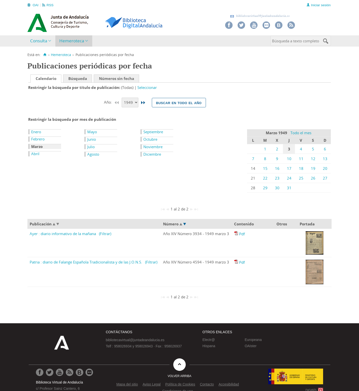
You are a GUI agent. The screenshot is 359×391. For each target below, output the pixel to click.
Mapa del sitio (127, 384)
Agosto (93, 154)
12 (313, 158)
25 (301, 178)
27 (325, 178)
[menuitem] (41, 41)
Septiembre (153, 131)
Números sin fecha (116, 78)
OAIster (250, 346)
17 (289, 168)
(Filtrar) (105, 233)
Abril (35, 153)
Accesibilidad (229, 384)
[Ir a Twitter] (49, 372)
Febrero (38, 138)
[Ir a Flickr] (89, 372)
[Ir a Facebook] (39, 372)
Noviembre (153, 146)
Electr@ (208, 340)
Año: (108, 102)
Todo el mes (300, 132)
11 (301, 158)
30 (277, 187)
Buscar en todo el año (179, 102)
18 (301, 168)
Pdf (242, 233)
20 (325, 168)
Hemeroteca (71, 41)
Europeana (253, 340)
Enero (36, 131)
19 (313, 168)
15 (265, 168)
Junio (91, 139)
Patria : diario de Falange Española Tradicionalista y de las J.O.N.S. (86, 262)
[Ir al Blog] (79, 372)
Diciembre (152, 154)
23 (277, 178)
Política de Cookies (180, 384)
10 (289, 158)
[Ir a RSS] (69, 372)
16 (277, 168)
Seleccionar (147, 87)
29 (265, 187)
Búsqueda (77, 78)
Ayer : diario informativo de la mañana (63, 233)
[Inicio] (45, 55)
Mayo (92, 131)
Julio (91, 146)
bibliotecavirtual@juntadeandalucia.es (259, 16)
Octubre (150, 139)
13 (325, 158)
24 (289, 178)
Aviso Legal (152, 384)
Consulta (38, 41)
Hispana (208, 346)
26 (313, 178)
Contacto (207, 384)
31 (289, 187)
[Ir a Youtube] (59, 372)
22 (265, 178)
